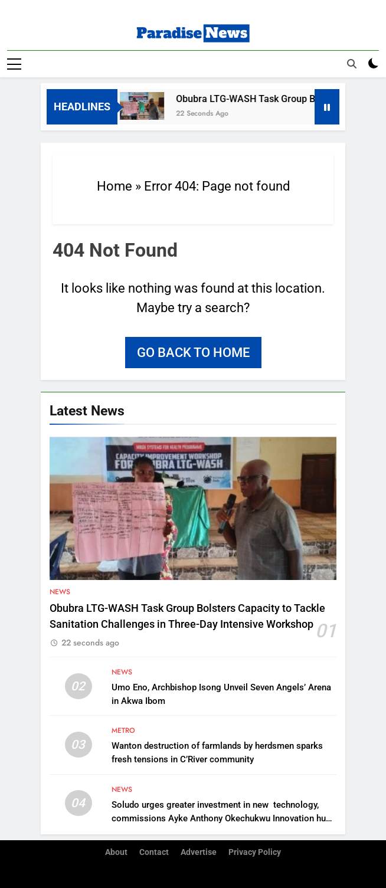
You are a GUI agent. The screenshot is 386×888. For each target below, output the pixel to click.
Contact (154, 852)
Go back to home (193, 352)
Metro (123, 730)
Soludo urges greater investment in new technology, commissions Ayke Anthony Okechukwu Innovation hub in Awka (221, 818)
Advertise (199, 852)
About (116, 852)
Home (114, 186)
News (60, 591)
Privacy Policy (254, 852)
